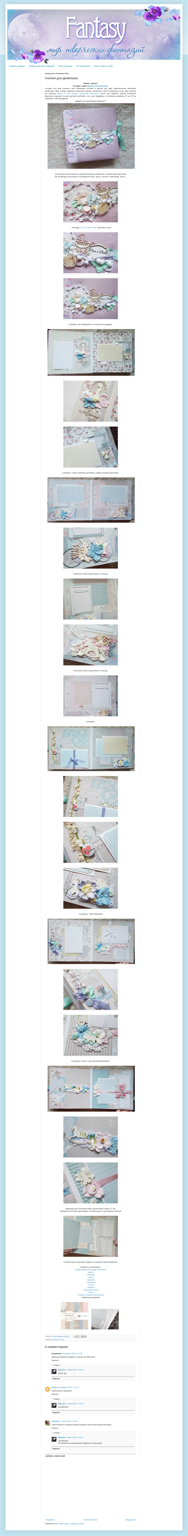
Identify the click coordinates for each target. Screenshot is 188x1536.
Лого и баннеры (65, 66)
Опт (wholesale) (83, 66)
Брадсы (91, 1287)
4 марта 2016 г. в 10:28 (74, 1370)
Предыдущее (131, 1520)
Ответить (54, 1360)
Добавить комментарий (55, 1456)
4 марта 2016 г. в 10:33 (74, 1404)
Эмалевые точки (91, 1290)
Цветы (91, 1272)
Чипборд (91, 1275)
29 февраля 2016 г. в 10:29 (72, 1354)
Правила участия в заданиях (41, 66)
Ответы (57, 1365)
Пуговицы (91, 1282)
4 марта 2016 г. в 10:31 (74, 1437)
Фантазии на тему (58, 1339)
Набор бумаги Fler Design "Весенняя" (90, 1270)
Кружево (90, 1280)
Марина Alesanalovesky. (97, 86)
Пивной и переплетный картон (91, 1295)
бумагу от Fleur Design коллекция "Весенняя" (78, 93)
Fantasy (54, 1387)
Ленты (91, 1277)
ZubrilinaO (55, 1421)
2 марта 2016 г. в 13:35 (68, 1421)
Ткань (91, 1292)
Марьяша (62, 1370)
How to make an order (103, 66)
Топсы (90, 1285)
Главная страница (17, 66)
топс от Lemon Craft (88, 228)
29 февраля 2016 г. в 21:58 (68, 1387)
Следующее (50, 1520)
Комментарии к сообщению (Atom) (71, 1524)
